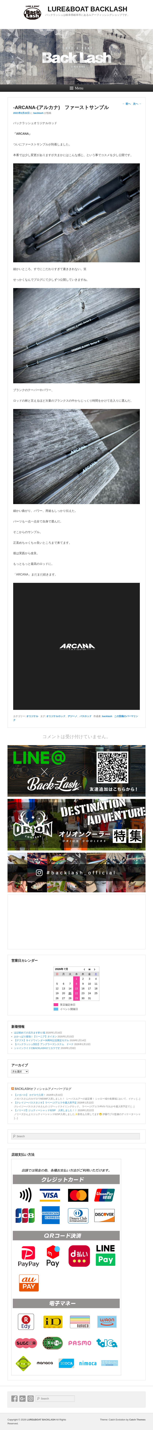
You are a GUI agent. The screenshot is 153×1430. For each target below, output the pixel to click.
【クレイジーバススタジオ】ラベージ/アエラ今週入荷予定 (45, 1102)
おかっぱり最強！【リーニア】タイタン (35, 1036)
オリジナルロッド (55, 716)
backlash (38, 113)
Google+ (22, 1398)
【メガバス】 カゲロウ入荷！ (30, 1095)
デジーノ (72, 716)
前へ (126, 103)
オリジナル (32, 716)
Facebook (14, 1398)
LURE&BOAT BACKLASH (87, 9)
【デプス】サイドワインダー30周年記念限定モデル (41, 1040)
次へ (137, 103)
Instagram (30, 1398)
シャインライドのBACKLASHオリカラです (37, 1048)
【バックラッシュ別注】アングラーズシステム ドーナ (44, 1044)
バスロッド (86, 716)
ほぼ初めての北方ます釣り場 (29, 1032)
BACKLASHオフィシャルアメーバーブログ (43, 1088)
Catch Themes (137, 1419)
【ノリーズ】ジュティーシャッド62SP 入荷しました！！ (45, 1110)
